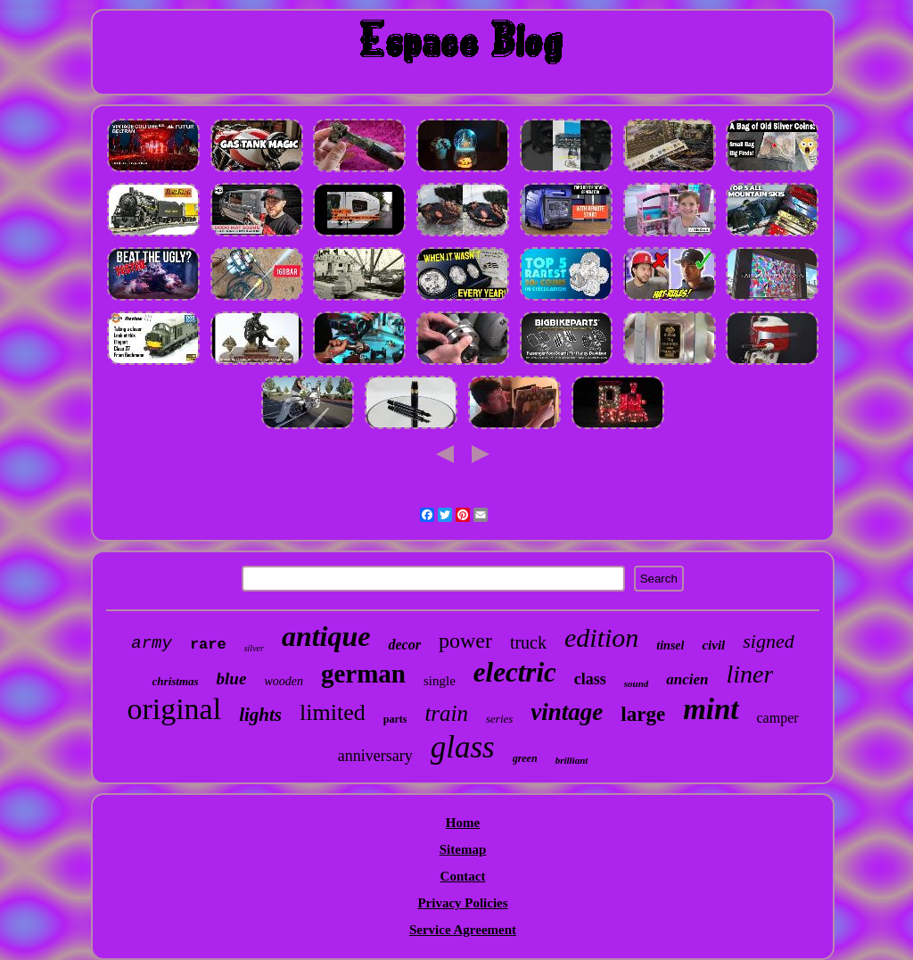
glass (463, 747)
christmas (175, 681)
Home (463, 822)
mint (710, 709)
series (499, 718)
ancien (687, 679)
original (174, 708)
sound (636, 683)
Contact (463, 876)
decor (404, 644)
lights (260, 714)
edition (601, 637)
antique (326, 636)
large (643, 714)
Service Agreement (462, 930)
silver (254, 648)
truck (528, 642)
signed (768, 641)
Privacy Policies (462, 903)
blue (232, 678)
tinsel (670, 645)
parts (395, 719)
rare (208, 644)
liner (750, 674)
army (151, 643)
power (465, 640)
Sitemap (463, 849)
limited (333, 712)
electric (514, 672)
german (363, 673)
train (446, 713)
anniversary (375, 756)
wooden (283, 681)
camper (778, 717)
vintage (567, 712)
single (440, 681)
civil (713, 645)
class (590, 679)
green (525, 758)
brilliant (571, 760)
